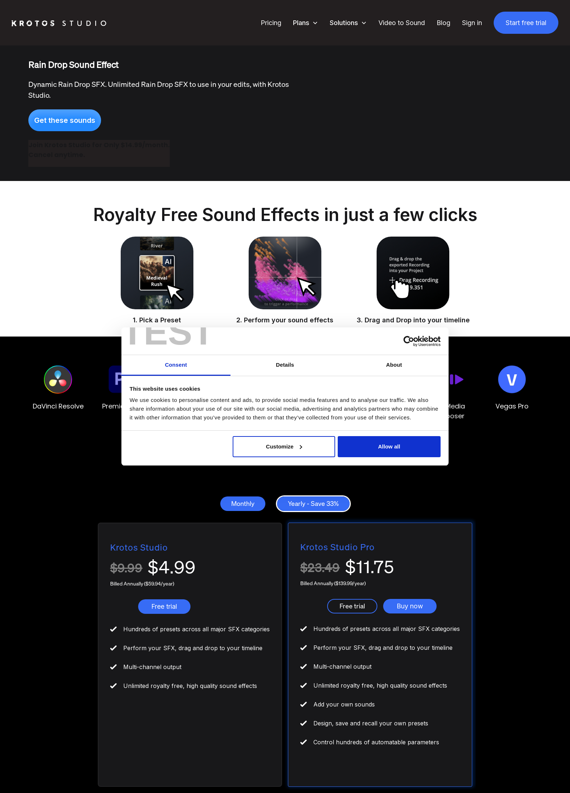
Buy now (410, 606)
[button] (305, 23)
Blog (443, 23)
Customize (284, 446)
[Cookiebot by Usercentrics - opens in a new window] (409, 341)
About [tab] (394, 365)
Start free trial (526, 23)
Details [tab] (285, 365)
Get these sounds (64, 120)
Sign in (472, 23)
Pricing (271, 23)
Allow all (389, 446)
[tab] (242, 503)
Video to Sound (401, 23)
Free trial (164, 606)
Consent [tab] (176, 365)
